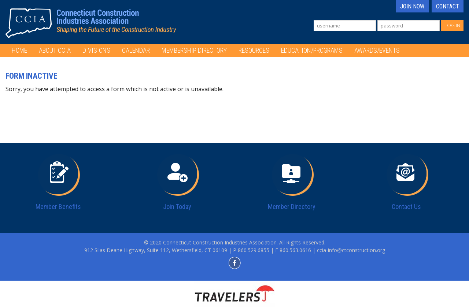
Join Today (177, 206)
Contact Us (406, 206)
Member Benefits (58, 206)
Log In (452, 25)
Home (19, 50)
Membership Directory (194, 50)
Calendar (136, 50)
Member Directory (291, 206)
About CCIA (55, 50)
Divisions (96, 50)
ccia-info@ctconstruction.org (351, 250)
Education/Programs (312, 50)
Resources (254, 50)
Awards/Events (377, 50)
